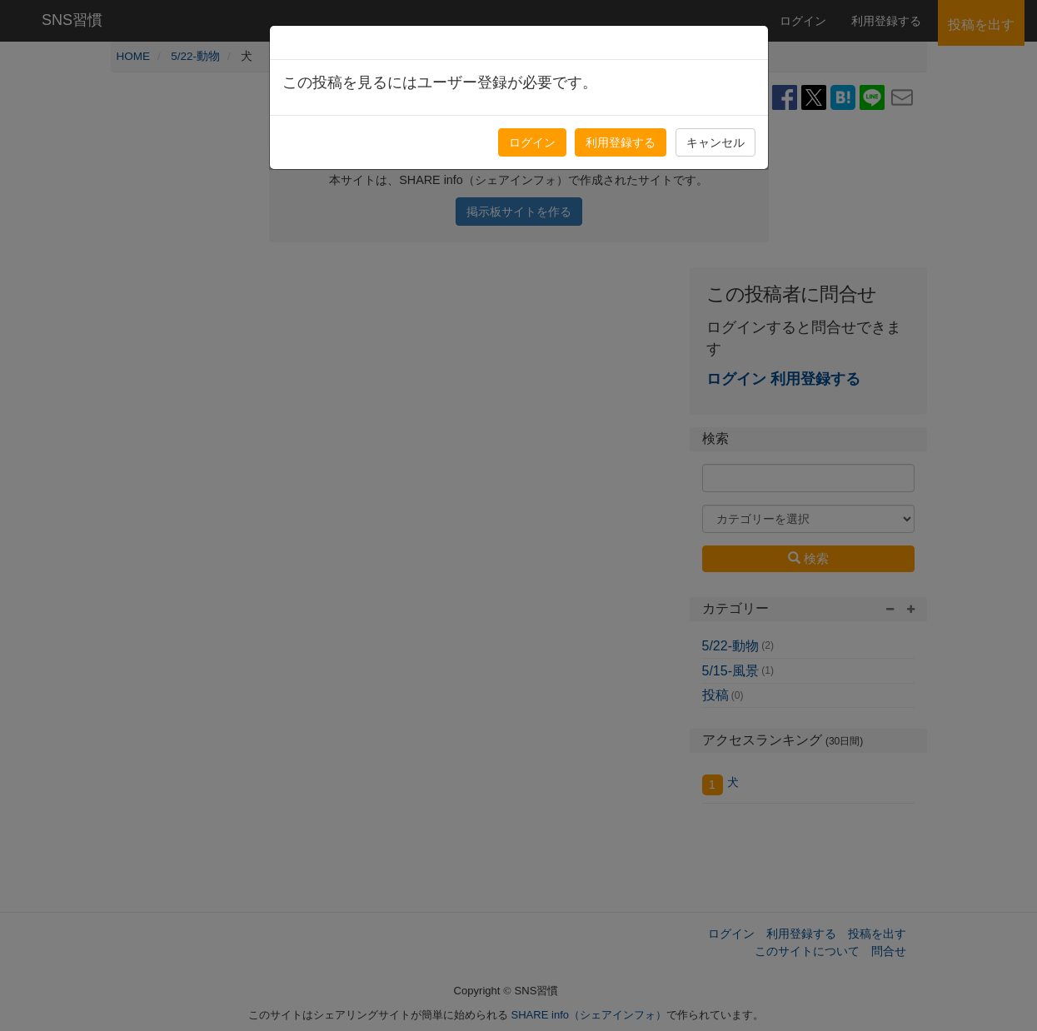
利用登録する (621, 142)
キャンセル (715, 142)
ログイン (532, 142)
